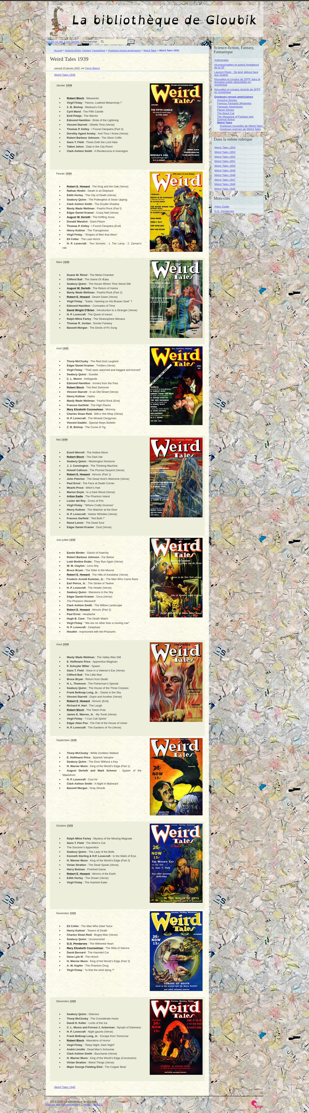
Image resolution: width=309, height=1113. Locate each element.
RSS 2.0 (98, 1104)
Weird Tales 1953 (224, 152)
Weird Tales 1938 (64, 74)
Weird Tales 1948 (224, 175)
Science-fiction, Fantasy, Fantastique (85, 50)
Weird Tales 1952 (224, 156)
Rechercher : (91, 41)
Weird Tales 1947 (224, 179)
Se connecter (70, 1104)
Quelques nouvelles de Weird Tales (241, 125)
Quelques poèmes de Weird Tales (240, 129)
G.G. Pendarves (224, 211)
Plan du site (53, 1104)
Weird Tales (150, 50)
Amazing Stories (227, 100)
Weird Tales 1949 (224, 170)
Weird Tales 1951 (224, 161)
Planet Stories (225, 109)
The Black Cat (225, 113)
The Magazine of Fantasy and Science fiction (235, 118)
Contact (85, 1104)
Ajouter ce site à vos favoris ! (63, 41)
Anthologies (221, 60)
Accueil (58, 50)
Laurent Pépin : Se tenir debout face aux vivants (236, 73)
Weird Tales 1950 (224, 165)
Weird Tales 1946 (224, 184)
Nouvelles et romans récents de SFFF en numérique (237, 91)
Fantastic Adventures (230, 106)
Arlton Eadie (221, 206)
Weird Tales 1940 (64, 1087)
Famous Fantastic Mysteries (234, 103)
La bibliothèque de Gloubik (199, 16)
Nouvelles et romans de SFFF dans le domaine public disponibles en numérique (237, 82)
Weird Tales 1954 (224, 147)
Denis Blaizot (92, 68)
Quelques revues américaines (124, 50)
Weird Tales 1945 (224, 188)
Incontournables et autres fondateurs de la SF (236, 66)
